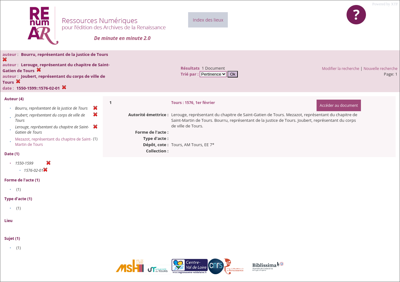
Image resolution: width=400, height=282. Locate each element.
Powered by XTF (385, 4)
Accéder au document (339, 105)
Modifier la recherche (340, 68)
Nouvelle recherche (381, 68)
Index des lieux (208, 20)
